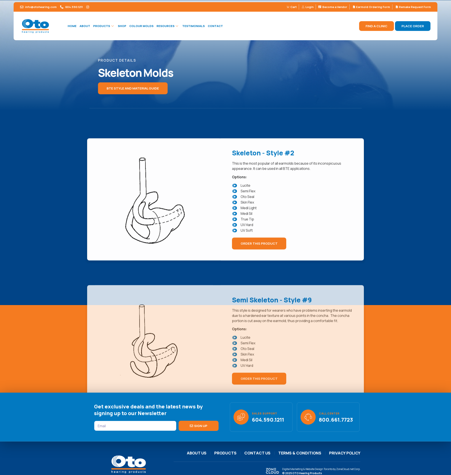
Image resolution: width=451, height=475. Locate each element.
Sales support (264, 413)
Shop (122, 26)
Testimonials (193, 26)
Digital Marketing (292, 469)
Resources (168, 26)
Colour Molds (141, 26)
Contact (215, 26)
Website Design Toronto (319, 469)
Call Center (329, 413)
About (85, 26)
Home (72, 26)
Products (104, 26)
